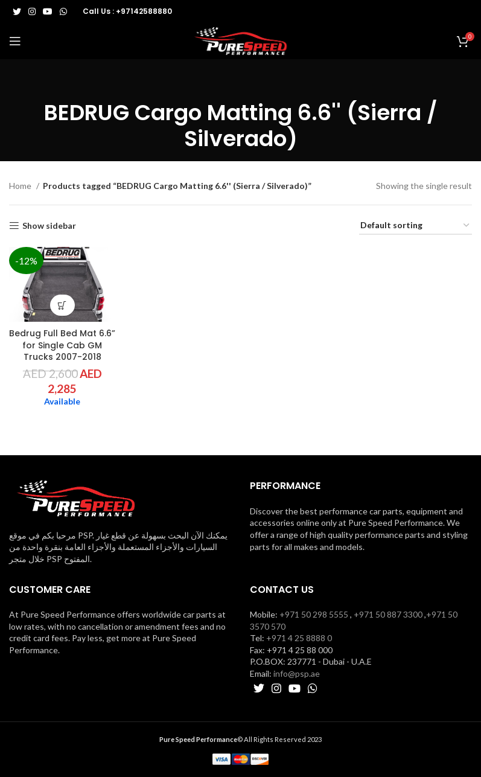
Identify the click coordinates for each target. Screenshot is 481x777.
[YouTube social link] (47, 11)
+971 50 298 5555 (313, 614)
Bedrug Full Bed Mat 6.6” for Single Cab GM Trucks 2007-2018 (62, 345)
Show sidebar (49, 226)
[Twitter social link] (17, 11)
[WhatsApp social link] (63, 11)
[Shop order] (415, 226)
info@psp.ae (296, 673)
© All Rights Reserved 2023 (240, 739)
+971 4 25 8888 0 (299, 638)
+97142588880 (144, 11)
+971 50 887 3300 (388, 614)
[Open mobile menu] (15, 41)
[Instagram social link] (32, 11)
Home (21, 186)
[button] (62, 305)
